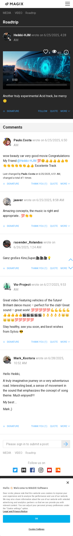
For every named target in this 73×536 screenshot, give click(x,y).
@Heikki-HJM (26, 161)
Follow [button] (42, 111)
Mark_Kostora (25, 358)
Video (18, 12)
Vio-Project (22, 284)
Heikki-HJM (22, 35)
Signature (12, 111)
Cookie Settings (37, 529)
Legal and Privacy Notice (15, 511)
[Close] (67, 482)
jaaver (19, 200)
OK (36, 518)
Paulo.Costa (23, 140)
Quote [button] (54, 111)
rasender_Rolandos (28, 242)
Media (7, 12)
